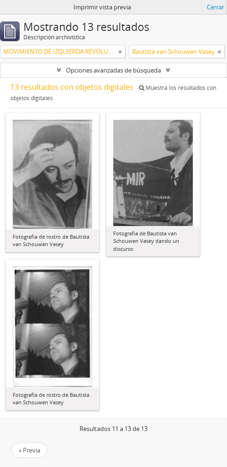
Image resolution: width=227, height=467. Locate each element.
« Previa (29, 450)
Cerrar (215, 7)
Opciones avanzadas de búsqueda (113, 70)
